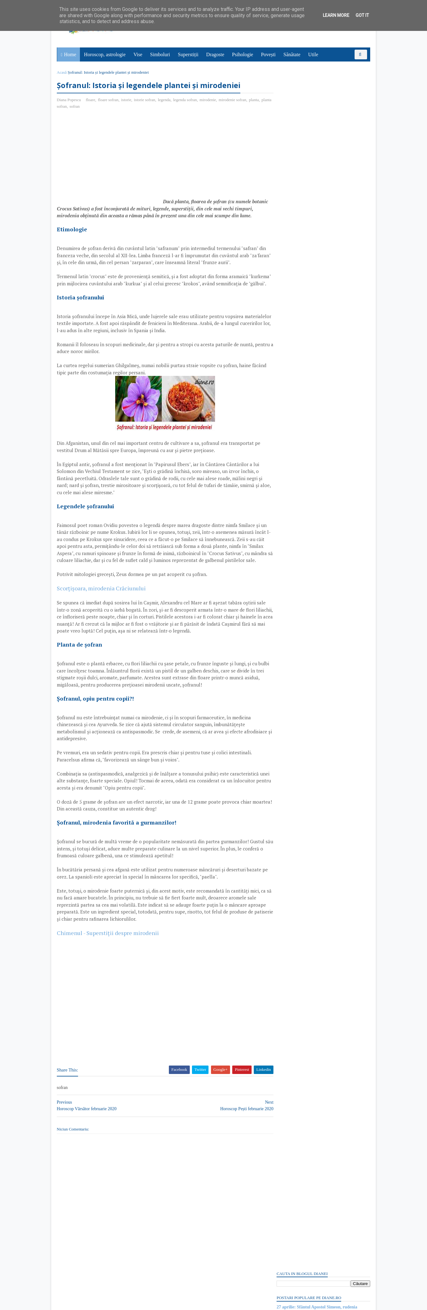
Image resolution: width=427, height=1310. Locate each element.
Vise (138, 54)
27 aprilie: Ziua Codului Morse (305, 135)
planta (255, 100)
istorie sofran (145, 100)
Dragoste (216, 54)
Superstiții (188, 54)
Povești (268, 54)
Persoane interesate (323, 885)
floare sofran (109, 100)
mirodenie (208, 100)
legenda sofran (186, 100)
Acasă (62, 72)
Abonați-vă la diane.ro (291, 885)
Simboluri (160, 54)
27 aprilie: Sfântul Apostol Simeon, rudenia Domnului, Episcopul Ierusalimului (316, 109)
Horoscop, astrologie (105, 54)
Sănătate (292, 54)
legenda (165, 100)
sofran (87, 106)
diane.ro (92, 1302)
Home (70, 54)
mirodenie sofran (233, 100)
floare (91, 100)
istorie (127, 100)
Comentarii (292, 378)
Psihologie (242, 54)
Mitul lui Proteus (292, 798)
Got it (362, 15)
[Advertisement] (109, 160)
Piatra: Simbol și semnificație (303, 844)
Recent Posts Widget (287, 867)
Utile (313, 54)
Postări (288, 367)
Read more (312, 670)
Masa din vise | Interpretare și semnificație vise (319, 129)
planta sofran (68, 106)
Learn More (336, 15)
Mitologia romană (292, 701)
